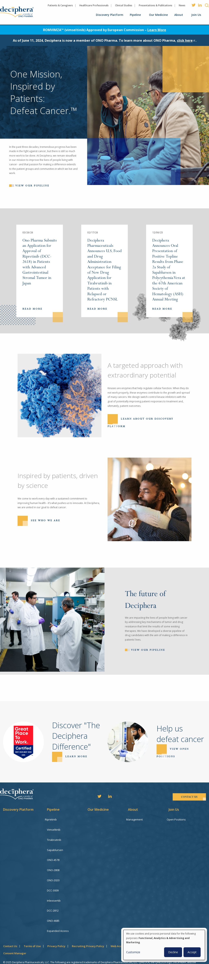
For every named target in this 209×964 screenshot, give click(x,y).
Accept (192, 952)
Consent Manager (14, 941)
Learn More (156, 30)
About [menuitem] (178, 15)
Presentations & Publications (155, 5)
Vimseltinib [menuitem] (53, 828)
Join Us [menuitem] (196, 15)
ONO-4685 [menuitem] (53, 911)
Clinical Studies (123, 5)
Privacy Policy (56, 934)
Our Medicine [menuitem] (158, 15)
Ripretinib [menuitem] (53, 819)
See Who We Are (45, 520)
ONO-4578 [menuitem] (53, 856)
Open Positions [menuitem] (178, 819)
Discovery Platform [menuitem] (109, 15)
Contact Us (10, 934)
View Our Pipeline (148, 650)
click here (186, 40)
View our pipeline (32, 185)
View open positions (173, 752)
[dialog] (164, 945)
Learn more (76, 756)
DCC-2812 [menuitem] (53, 902)
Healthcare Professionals (94, 5)
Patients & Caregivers (60, 5)
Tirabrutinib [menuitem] (54, 838)
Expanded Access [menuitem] (58, 920)
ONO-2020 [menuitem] (53, 874)
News (182, 5)
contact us (189, 797)
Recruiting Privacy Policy (88, 934)
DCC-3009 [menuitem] (53, 884)
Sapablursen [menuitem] (55, 847)
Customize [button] (133, 952)
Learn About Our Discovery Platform (140, 422)
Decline (173, 952)
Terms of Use (32, 934)
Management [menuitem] (136, 819)
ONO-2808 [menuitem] (53, 865)
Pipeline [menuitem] (135, 15)
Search (207, 5)
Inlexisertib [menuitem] (54, 893)
